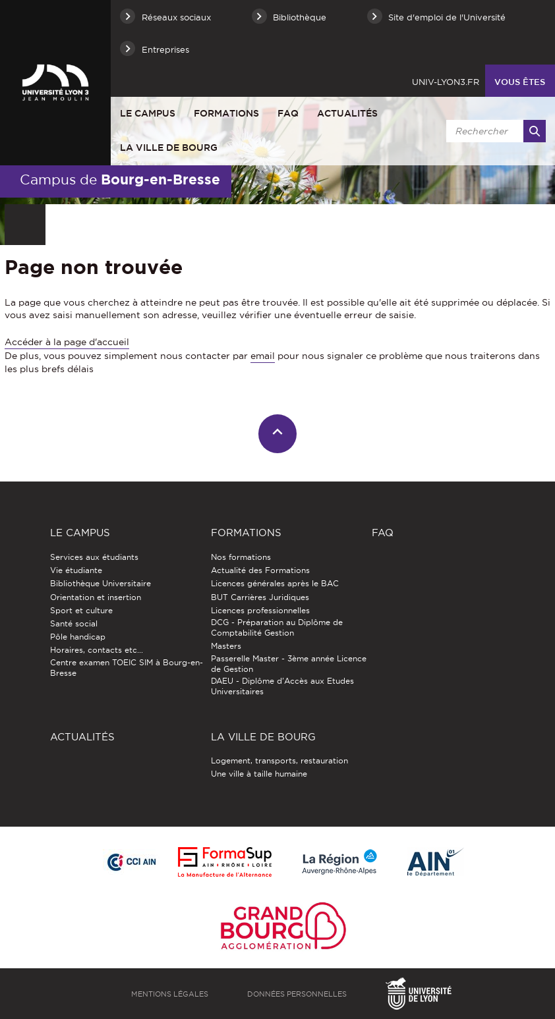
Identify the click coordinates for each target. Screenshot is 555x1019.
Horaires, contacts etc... (96, 650)
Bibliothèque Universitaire (100, 583)
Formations (226, 113)
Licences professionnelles (260, 610)
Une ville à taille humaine (259, 773)
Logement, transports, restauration (279, 760)
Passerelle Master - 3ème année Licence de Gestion (288, 663)
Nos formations (241, 557)
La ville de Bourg (169, 147)
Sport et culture (81, 610)
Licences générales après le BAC (275, 583)
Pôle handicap (77, 636)
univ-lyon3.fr (445, 81)
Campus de (120, 179)
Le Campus (147, 113)
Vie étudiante (76, 570)
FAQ (288, 113)
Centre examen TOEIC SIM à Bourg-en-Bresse (126, 667)
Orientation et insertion (95, 597)
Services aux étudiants (94, 557)
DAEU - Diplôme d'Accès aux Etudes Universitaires (282, 686)
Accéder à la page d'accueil (67, 342)
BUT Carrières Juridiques (260, 597)
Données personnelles (297, 994)
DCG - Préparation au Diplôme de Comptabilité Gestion (277, 627)
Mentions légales (169, 994)
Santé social (74, 623)
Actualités (347, 113)
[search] (493, 131)
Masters (226, 646)
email (262, 355)
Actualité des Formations (260, 570)
